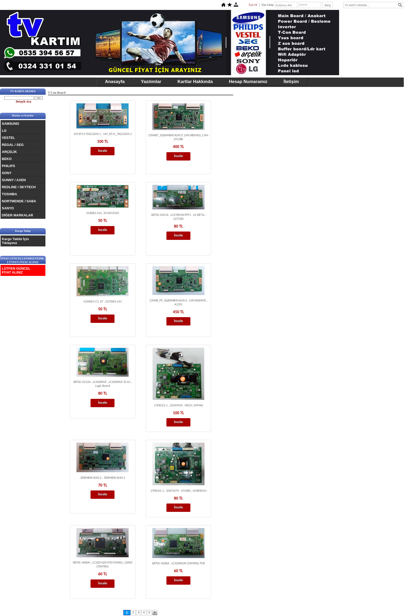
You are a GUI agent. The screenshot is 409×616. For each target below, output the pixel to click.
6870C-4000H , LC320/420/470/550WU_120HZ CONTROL (103, 564)
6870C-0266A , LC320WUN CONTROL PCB (178, 563)
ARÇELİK (9, 152)
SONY (6, 173)
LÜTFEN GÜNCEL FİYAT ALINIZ (16, 270)
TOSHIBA (9, 194)
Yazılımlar (151, 81)
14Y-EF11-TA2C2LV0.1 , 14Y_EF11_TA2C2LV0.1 (103, 134)
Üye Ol (253, 4)
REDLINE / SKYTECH (19, 187)
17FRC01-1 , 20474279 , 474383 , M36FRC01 (178, 491)
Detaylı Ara (23, 101)
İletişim (291, 81)
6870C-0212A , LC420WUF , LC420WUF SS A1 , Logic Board (102, 384)
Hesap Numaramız (248, 81)
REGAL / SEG (13, 145)
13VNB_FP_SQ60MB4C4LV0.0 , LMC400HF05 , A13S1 (178, 302)
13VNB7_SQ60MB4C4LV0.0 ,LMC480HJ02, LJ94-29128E (178, 137)
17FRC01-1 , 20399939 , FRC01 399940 (178, 405)
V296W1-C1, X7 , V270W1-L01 (102, 301)
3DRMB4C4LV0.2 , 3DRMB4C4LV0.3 (102, 477)
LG (4, 131)
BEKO (7, 159)
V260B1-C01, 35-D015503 (102, 213)
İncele (102, 151)
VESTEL (8, 138)
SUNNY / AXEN (14, 180)
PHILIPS (8, 166)
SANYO (8, 208)
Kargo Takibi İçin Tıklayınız (15, 241)
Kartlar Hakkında (195, 81)
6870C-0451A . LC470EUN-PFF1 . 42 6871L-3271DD (178, 217)
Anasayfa (115, 81)
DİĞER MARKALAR (17, 215)
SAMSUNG (10, 124)
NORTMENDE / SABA (19, 201)
